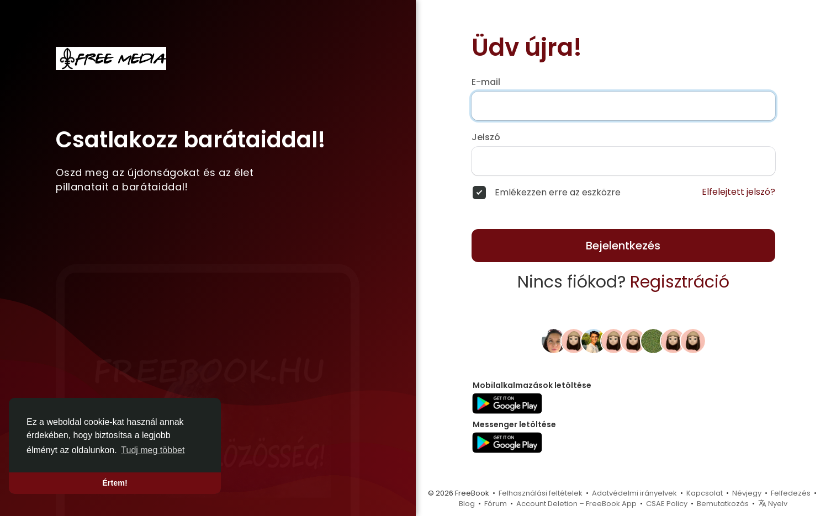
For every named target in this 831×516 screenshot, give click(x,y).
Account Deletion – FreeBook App (576, 503)
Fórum (495, 503)
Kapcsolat (704, 493)
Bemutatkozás (723, 503)
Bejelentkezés (623, 245)
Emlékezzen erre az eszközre (558, 193)
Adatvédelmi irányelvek (634, 493)
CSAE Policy (666, 503)
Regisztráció (679, 282)
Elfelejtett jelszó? (738, 192)
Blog (467, 503)
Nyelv (772, 503)
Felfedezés (791, 493)
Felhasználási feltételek (541, 493)
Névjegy (746, 493)
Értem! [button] (115, 482)
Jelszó (486, 137)
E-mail (486, 82)
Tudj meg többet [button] (152, 450)
